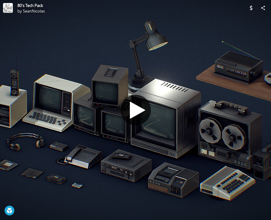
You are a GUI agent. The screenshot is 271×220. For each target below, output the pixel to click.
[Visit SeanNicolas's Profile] (8, 8)
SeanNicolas (34, 11)
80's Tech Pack (30, 5)
